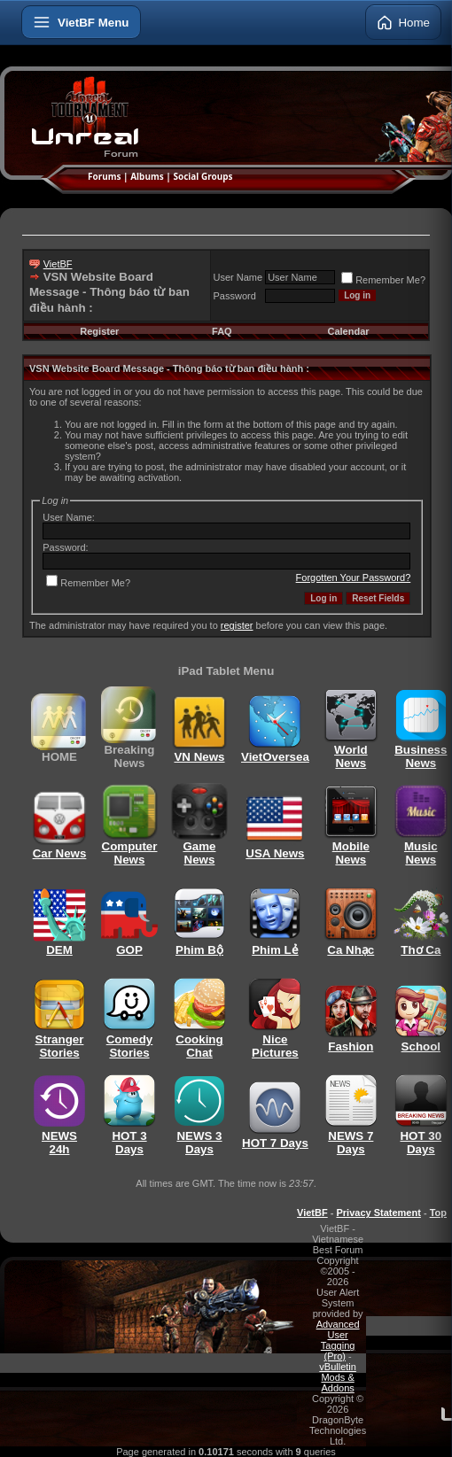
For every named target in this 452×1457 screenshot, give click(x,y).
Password (235, 296)
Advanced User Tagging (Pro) (338, 1340)
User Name (238, 277)
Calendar (348, 331)
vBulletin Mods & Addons (337, 1377)
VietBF (58, 264)
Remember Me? (383, 280)
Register (99, 331)
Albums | (151, 176)
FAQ (222, 331)
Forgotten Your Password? (353, 577)
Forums (104, 176)
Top (438, 1212)
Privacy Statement (378, 1212)
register (237, 625)
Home (403, 22)
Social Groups (202, 176)
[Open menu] (81, 22)
